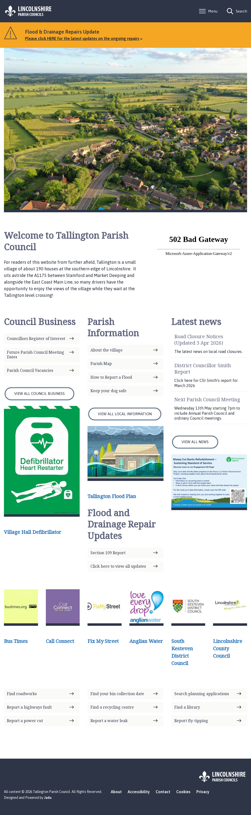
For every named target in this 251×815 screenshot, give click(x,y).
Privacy (202, 792)
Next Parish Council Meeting (207, 399)
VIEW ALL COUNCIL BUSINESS (39, 393)
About (116, 792)
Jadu (47, 798)
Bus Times (16, 641)
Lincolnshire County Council (227, 648)
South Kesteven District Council (182, 652)
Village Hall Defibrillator (32, 532)
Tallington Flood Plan (112, 496)
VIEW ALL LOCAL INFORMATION (125, 414)
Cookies (183, 792)
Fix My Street (103, 641)
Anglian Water (146, 641)
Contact (163, 792)
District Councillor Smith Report (202, 368)
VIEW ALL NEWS (195, 442)
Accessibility (139, 792)
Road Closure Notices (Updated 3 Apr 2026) (198, 339)
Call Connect (60, 641)
